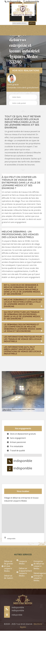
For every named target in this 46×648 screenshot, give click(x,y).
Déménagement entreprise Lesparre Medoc (37, 577)
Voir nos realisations (25, 70)
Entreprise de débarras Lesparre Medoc (37, 565)
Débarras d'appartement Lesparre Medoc (23, 572)
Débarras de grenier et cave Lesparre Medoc (7, 566)
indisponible (13, 1)
